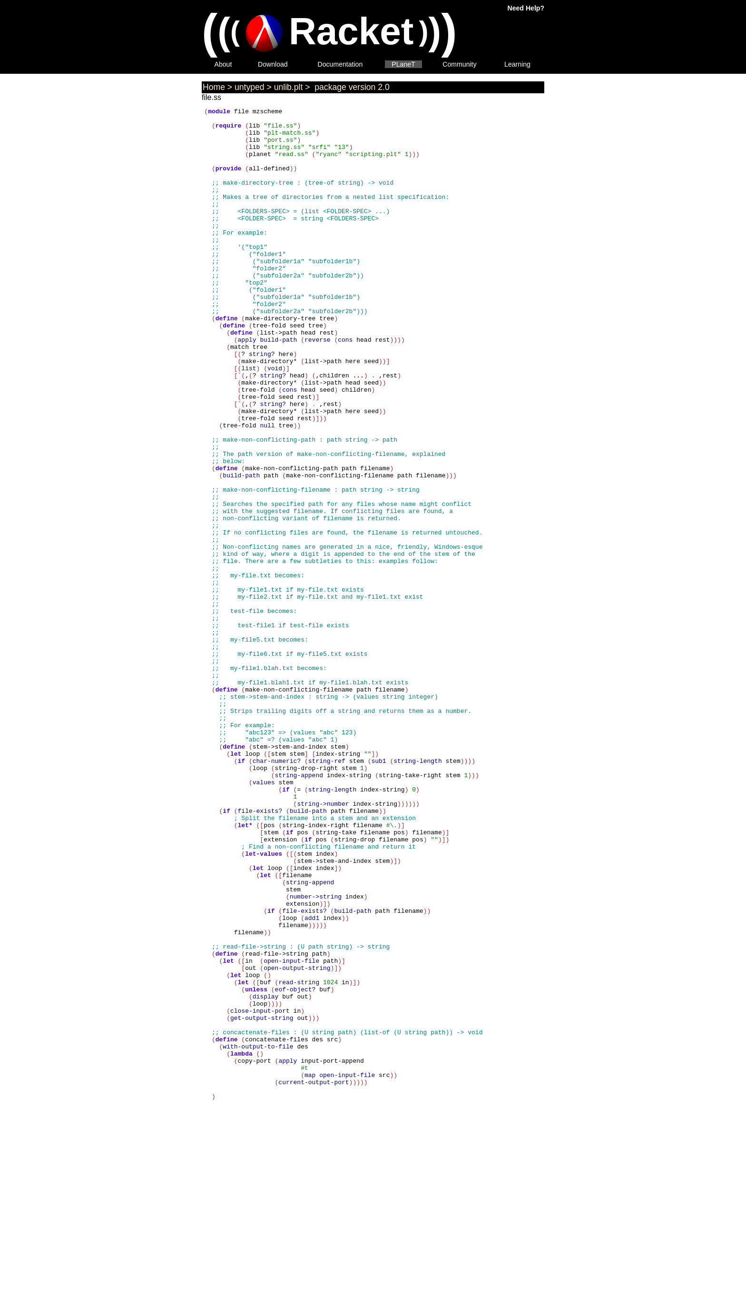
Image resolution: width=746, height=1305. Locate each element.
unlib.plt (288, 87)
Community (459, 64)
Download (273, 64)
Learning (517, 64)
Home (214, 87)
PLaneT (403, 64)
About (223, 64)
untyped (250, 87)
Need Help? (526, 8)
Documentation (340, 64)
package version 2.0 (350, 87)
